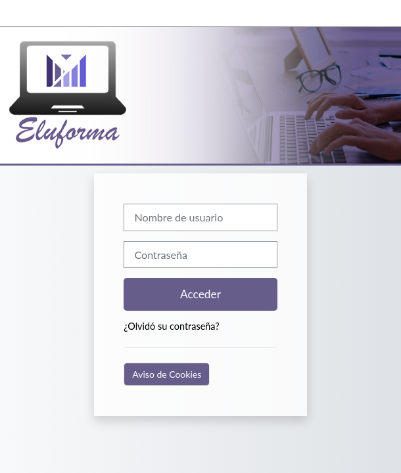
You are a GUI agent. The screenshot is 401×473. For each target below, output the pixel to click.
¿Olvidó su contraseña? (171, 326)
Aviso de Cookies (166, 374)
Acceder (200, 294)
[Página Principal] (82, 95)
